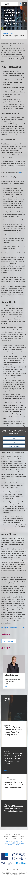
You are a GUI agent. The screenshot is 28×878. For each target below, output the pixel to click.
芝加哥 (20, 834)
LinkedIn (8, 841)
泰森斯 (8, 838)
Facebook (15, 841)
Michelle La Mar (8, 33)
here (20, 172)
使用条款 (10, 845)
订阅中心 (18, 845)
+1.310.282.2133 (9, 682)
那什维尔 (6, 836)
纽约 (14, 834)
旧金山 (22, 836)
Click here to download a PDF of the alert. (12, 628)
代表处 (14, 838)
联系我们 (13, 843)
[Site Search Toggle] (20, 4)
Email (6, 683)
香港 (20, 838)
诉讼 (4, 641)
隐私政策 (21, 843)
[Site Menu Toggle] (24, 4)
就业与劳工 (11, 641)
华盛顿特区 (14, 836)
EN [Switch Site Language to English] (11, 4)
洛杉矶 (8, 834)
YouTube (6, 843)
